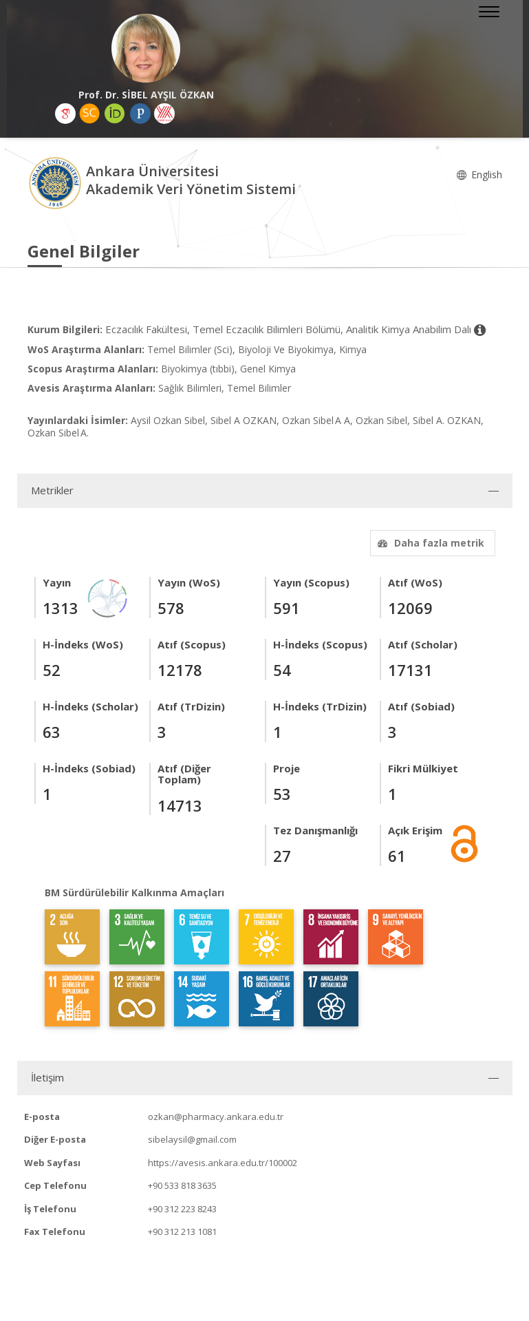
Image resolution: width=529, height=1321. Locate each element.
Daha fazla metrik (429, 542)
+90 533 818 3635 (182, 1185)
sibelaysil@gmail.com (192, 1139)
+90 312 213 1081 (182, 1231)
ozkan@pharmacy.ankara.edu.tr (215, 1116)
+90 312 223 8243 (182, 1209)
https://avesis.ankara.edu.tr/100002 (222, 1162)
